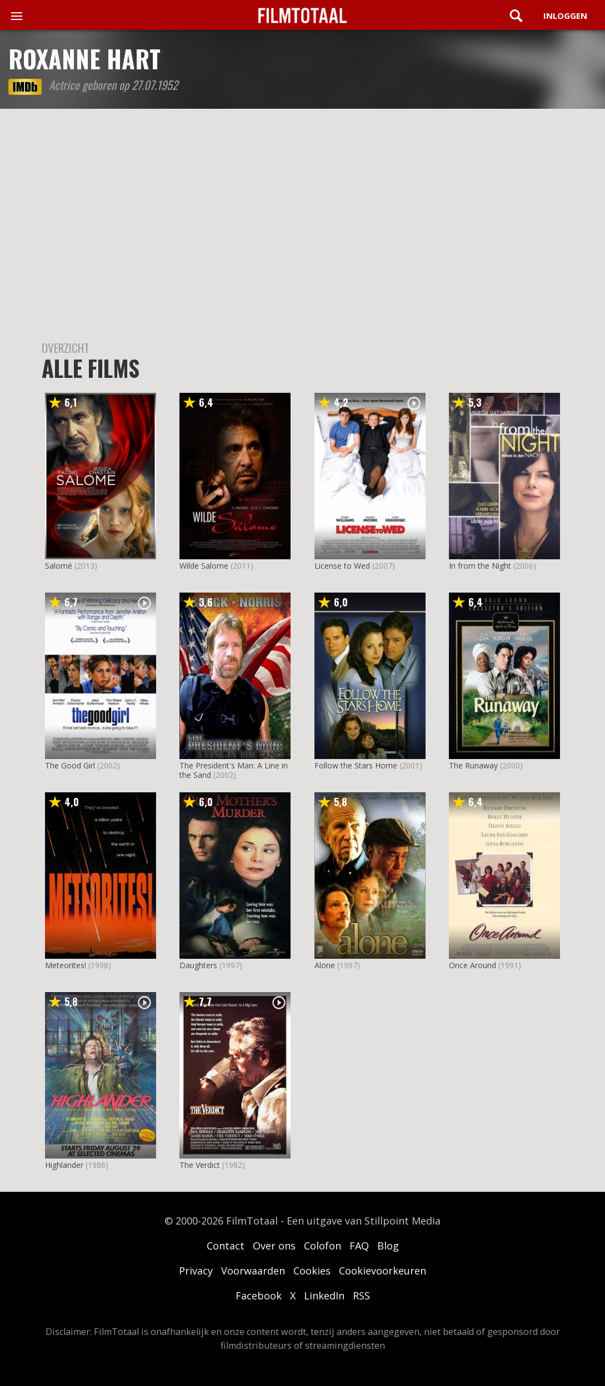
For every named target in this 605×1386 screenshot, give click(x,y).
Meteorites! (65, 965)
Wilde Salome (203, 565)
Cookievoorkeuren (382, 1270)
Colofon (322, 1245)
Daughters (198, 965)
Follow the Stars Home (355, 765)
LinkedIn (324, 1295)
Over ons (274, 1245)
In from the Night (480, 565)
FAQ (359, 1245)
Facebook (259, 1295)
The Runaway (473, 765)
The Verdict (199, 1165)
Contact (225, 1245)
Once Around (472, 965)
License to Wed (342, 565)
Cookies (312, 1270)
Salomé (58, 565)
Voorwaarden (253, 1270)
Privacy (196, 1270)
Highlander (64, 1165)
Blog (388, 1245)
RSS (361, 1295)
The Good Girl (70, 765)
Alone (324, 965)
